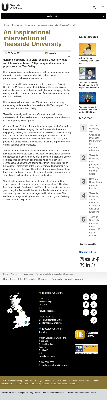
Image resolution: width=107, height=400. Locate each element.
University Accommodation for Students (81, 393)
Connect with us (88, 252)
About (68, 279)
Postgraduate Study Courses (29, 393)
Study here (9, 279)
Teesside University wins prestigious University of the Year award (95, 164)
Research (57, 279)
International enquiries (52, 323)
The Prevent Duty (7, 384)
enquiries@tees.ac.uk (52, 320)
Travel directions (47, 311)
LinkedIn (51, 53)
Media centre (53, 16)
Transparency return (23, 384)
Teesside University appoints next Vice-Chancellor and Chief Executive (94, 202)
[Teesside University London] (26, 323)
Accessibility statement (40, 384)
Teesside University (11, 7)
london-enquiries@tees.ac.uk (55, 365)
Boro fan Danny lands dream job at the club (95, 183)
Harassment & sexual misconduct (63, 384)
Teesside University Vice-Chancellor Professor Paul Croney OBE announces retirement (95, 137)
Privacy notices (31, 381)
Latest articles (88, 36)
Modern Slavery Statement (89, 381)
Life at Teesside (26, 279)
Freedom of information (61, 381)
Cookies (74, 381)
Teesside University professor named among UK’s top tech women (95, 226)
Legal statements (44, 381)
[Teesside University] (21, 311)
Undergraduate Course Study (53, 393)
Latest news (30, 25)
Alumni (79, 279)
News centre (17, 25)
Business (43, 279)
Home (6, 25)
